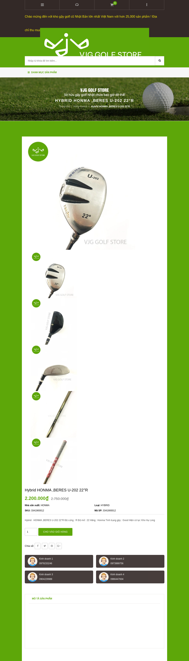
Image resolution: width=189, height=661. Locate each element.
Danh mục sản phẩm (42, 72)
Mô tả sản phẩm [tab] (42, 598)
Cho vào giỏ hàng (55, 532)
